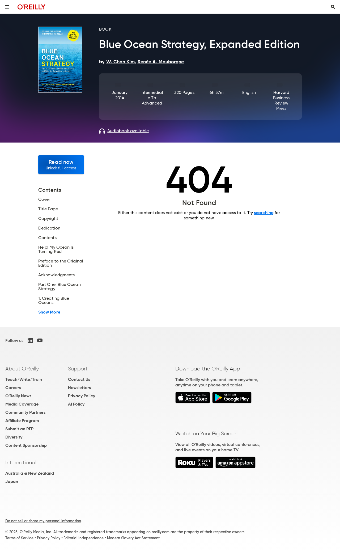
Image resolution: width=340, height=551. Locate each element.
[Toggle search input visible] (333, 7)
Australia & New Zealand (29, 473)
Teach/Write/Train (23, 379)
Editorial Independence (83, 538)
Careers (13, 387)
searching (264, 212)
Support (78, 368)
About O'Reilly (22, 368)
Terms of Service (19, 538)
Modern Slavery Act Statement (133, 538)
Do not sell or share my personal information (43, 521)
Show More (49, 312)
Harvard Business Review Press (281, 100)
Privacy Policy (81, 396)
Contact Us (79, 379)
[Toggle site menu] (7, 7)
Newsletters (79, 387)
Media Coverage (22, 404)
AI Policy (76, 404)
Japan (11, 481)
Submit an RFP (19, 429)
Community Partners (25, 412)
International (20, 462)
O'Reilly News (18, 396)
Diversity (13, 437)
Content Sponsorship (26, 445)
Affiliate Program (22, 420)
